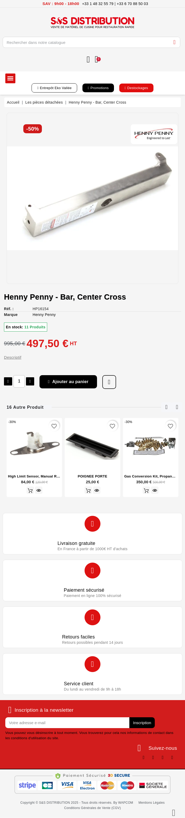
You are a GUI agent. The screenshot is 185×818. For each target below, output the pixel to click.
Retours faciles (78, 637)
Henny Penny (44, 315)
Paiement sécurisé (84, 590)
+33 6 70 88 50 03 (132, 4)
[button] (54, 88)
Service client (78, 683)
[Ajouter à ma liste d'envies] (109, 382)
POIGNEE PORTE (92, 476)
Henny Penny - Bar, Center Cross (65, 297)
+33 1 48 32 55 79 (97, 4)
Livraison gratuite (76, 543)
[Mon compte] (88, 60)
